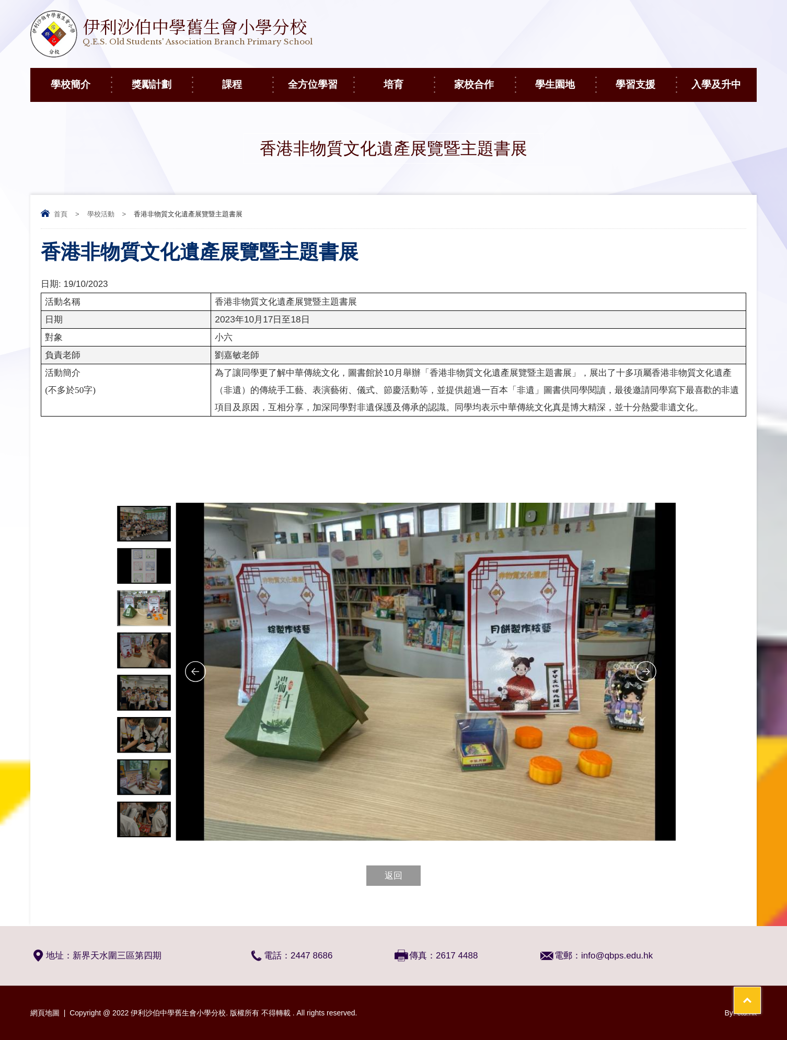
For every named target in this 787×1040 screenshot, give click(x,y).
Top (760, 993)
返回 (393, 876)
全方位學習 (320, 79)
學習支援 (646, 79)
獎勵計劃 (162, 79)
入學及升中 (724, 79)
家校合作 (484, 79)
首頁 (60, 214)
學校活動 (100, 214)
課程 (247, 79)
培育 (409, 79)
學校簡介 (81, 79)
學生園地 (565, 79)
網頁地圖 (45, 1013)
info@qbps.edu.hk (617, 956)
